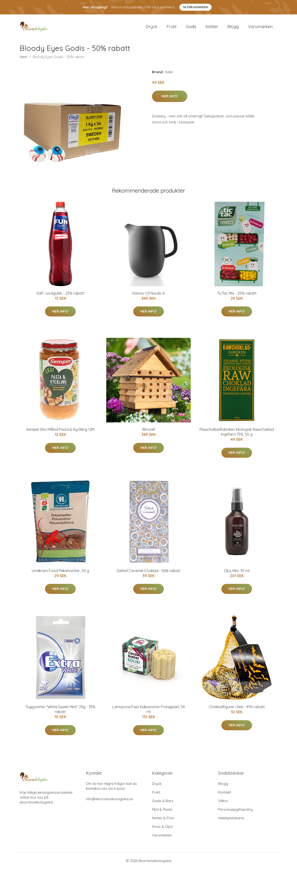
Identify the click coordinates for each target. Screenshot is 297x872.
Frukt (172, 28)
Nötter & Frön (163, 821)
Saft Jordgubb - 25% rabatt (60, 296)
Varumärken (260, 28)
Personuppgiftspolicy (235, 812)
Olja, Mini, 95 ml (236, 574)
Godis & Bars (162, 804)
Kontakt (224, 795)
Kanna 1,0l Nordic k (148, 296)
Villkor (223, 804)
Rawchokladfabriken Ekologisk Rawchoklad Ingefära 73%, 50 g (237, 435)
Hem (23, 60)
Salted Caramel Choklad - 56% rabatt (149, 574)
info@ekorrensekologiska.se (109, 802)
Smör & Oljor (162, 830)
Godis (191, 28)
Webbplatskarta (231, 821)
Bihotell (148, 432)
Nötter (212, 28)
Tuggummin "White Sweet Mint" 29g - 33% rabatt (60, 712)
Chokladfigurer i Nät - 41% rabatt (237, 710)
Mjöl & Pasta (162, 812)
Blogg (233, 28)
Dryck (151, 28)
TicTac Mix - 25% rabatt (237, 296)
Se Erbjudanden (195, 7)
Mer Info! (169, 99)
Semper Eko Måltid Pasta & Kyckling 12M (60, 432)
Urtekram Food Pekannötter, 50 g (60, 574)
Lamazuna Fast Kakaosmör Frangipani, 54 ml (148, 712)
